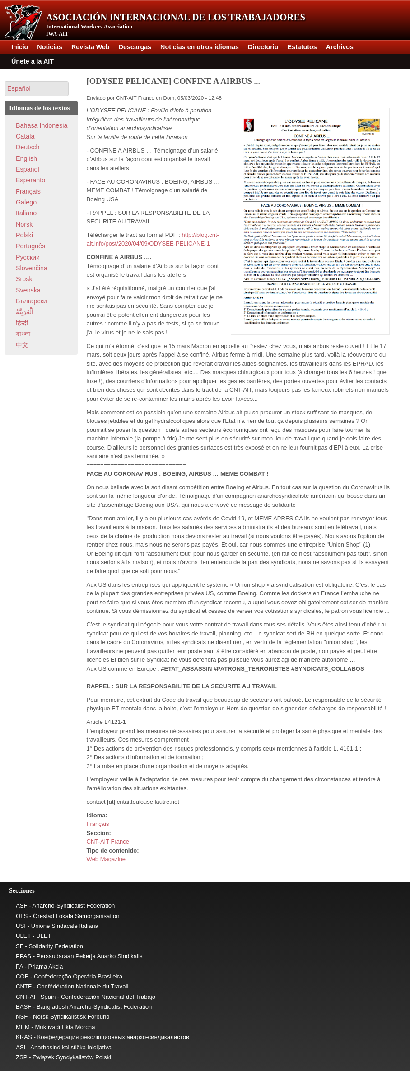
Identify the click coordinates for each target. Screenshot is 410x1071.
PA (19, 966)
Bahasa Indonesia (41, 125)
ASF (22, 905)
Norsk (24, 224)
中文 (22, 344)
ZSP (21, 1057)
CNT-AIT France (108, 841)
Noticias (49, 47)
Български (31, 301)
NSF (22, 1016)
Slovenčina (31, 268)
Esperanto (30, 180)
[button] (37, 88)
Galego (26, 202)
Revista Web (90, 47)
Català (25, 136)
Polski (24, 235)
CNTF (24, 986)
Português (30, 246)
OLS (22, 916)
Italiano (26, 213)
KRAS (24, 1037)
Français (98, 824)
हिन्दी (22, 323)
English (26, 158)
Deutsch (27, 147)
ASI (20, 1047)
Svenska (28, 290)
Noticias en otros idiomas (199, 47)
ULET (23, 935)
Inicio (19, 47)
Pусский (28, 257)
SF (19, 946)
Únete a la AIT (32, 61)
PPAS (23, 956)
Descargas (135, 47)
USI (21, 926)
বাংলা (23, 334)
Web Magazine (106, 859)
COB (22, 976)
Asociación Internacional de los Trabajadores (175, 17)
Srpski (25, 279)
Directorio (263, 47)
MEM (23, 1027)
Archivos (340, 47)
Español (27, 169)
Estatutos (302, 47)
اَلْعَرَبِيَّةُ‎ (24, 311)
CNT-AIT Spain (36, 996)
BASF (23, 1006)
